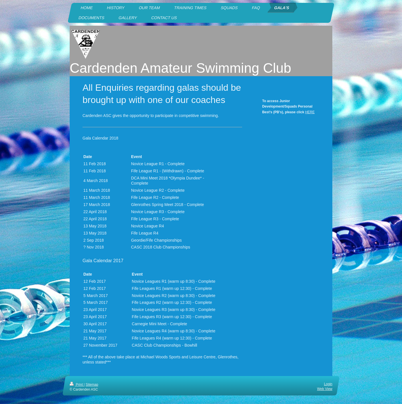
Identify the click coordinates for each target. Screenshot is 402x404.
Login (328, 384)
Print (77, 385)
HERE (310, 112)
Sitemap (92, 385)
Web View (324, 389)
